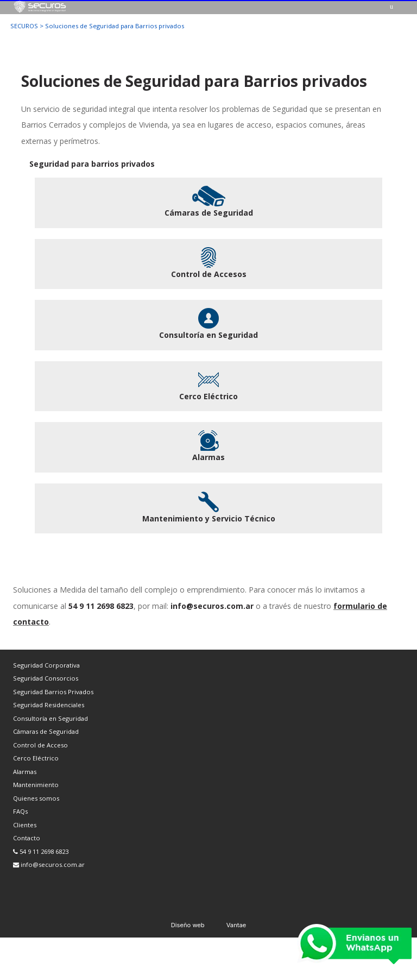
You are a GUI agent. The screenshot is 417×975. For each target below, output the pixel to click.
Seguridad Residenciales (48, 705)
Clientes (24, 825)
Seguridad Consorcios (45, 678)
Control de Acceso (40, 745)
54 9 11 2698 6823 (40, 851)
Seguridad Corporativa (46, 665)
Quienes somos (36, 798)
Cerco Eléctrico (36, 758)
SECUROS (24, 26)
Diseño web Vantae (209, 925)
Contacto (26, 838)
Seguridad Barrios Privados (53, 692)
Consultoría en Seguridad (50, 718)
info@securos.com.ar (49, 864)
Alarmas (24, 772)
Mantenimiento (36, 785)
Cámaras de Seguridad (46, 731)
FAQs (20, 811)
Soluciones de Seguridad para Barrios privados (114, 26)
